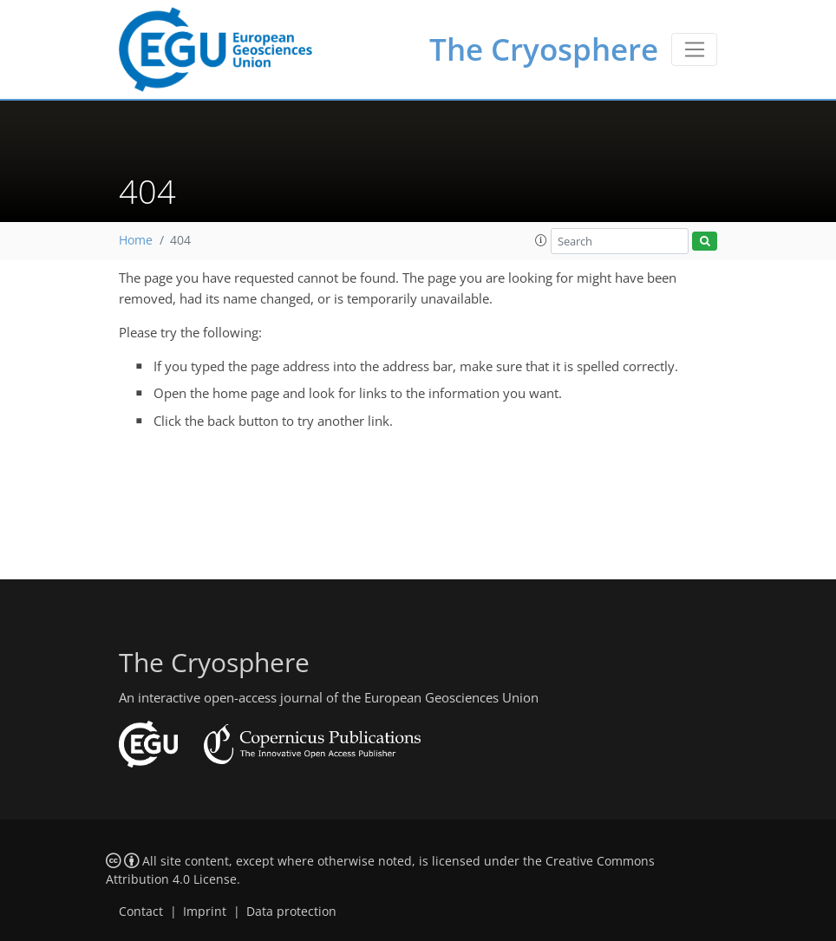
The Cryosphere (543, 49)
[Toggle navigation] (694, 49)
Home (136, 240)
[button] (541, 240)
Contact (141, 911)
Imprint (204, 911)
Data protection (291, 911)
